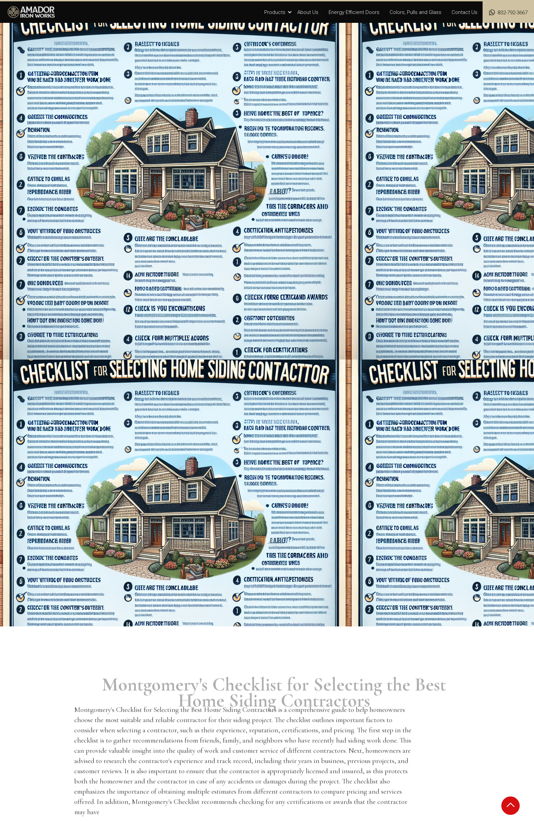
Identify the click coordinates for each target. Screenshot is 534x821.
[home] (31, 12)
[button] (278, 12)
